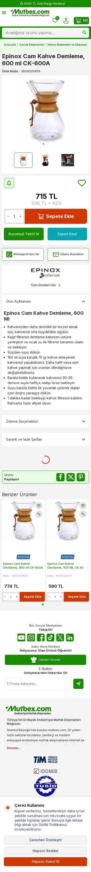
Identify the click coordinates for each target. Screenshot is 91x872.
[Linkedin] (70, 637)
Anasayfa (10, 44)
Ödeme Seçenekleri (68, 254)
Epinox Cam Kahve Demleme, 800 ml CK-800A (23, 565)
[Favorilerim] (55, 20)
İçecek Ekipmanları (31, 44)
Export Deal (67, 234)
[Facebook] (41, 637)
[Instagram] (31, 637)
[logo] (29, 12)
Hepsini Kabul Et (45, 861)
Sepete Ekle (56, 216)
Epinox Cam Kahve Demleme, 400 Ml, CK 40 (65, 565)
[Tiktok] (50, 637)
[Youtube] (21, 637)
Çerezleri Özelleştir (45, 840)
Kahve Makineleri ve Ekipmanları (69, 44)
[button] (43, 144)
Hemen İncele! (45, 660)
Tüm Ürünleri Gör (45, 285)
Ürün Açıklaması (45, 301)
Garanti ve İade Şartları (45, 439)
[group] (45, 110)
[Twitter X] (60, 637)
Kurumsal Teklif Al (23, 234)
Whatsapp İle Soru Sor (22, 254)
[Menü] (4, 12)
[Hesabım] (66, 20)
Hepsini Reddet (45, 851)
